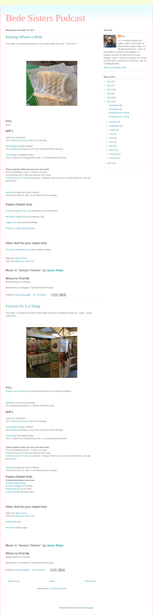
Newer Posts (14, 581)
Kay (123, 36)
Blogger (89, 608)
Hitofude (9, 192)
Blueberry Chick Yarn (25, 261)
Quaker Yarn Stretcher (16, 391)
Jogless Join (11, 222)
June (111, 138)
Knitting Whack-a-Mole (24, 37)
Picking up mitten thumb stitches (20, 228)
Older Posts (90, 581)
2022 (109, 81)
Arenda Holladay (13, 486)
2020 (109, 89)
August (112, 130)
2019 (109, 93)
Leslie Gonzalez (13, 492)
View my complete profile (115, 67)
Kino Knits (10, 527)
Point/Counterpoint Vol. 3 (17, 211)
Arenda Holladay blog (15, 483)
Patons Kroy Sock (19, 140)
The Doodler (11, 155)
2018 (109, 97)
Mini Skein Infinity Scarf (16, 216)
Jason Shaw (55, 270)
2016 (109, 163)
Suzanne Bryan (13, 489)
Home (52, 581)
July (111, 134)
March (112, 150)
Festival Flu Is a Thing (23, 306)
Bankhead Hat (12, 403)
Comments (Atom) (58, 588)
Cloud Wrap (11, 146)
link (14, 181)
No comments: (40, 295)
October (113, 122)
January (113, 158)
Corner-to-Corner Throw (17, 178)
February (113, 154)
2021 (109, 85)
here (74, 43)
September (114, 126)
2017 (109, 101)
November (114, 109)
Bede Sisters (21, 258)
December (114, 105)
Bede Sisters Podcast (45, 18)
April (111, 146)
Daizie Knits (17, 149)
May (111, 142)
